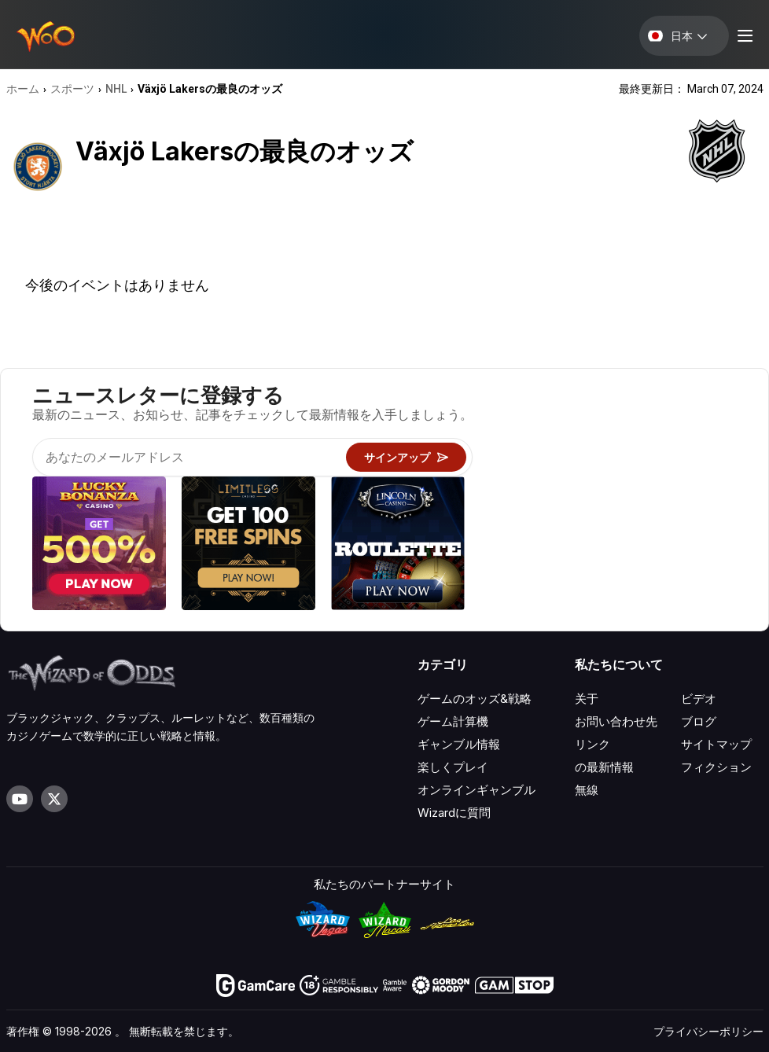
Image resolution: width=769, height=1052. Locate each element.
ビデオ (698, 698)
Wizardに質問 (454, 812)
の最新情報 (604, 767)
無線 (586, 789)
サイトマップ (716, 744)
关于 (586, 698)
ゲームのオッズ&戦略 (475, 698)
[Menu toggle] (743, 36)
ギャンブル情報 (459, 744)
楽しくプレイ (453, 767)
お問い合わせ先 (616, 721)
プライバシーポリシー (708, 1031)
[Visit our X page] (54, 798)
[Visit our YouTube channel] (19, 798)
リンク (592, 744)
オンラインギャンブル (476, 789)
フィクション (716, 767)
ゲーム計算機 (453, 721)
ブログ (698, 721)
